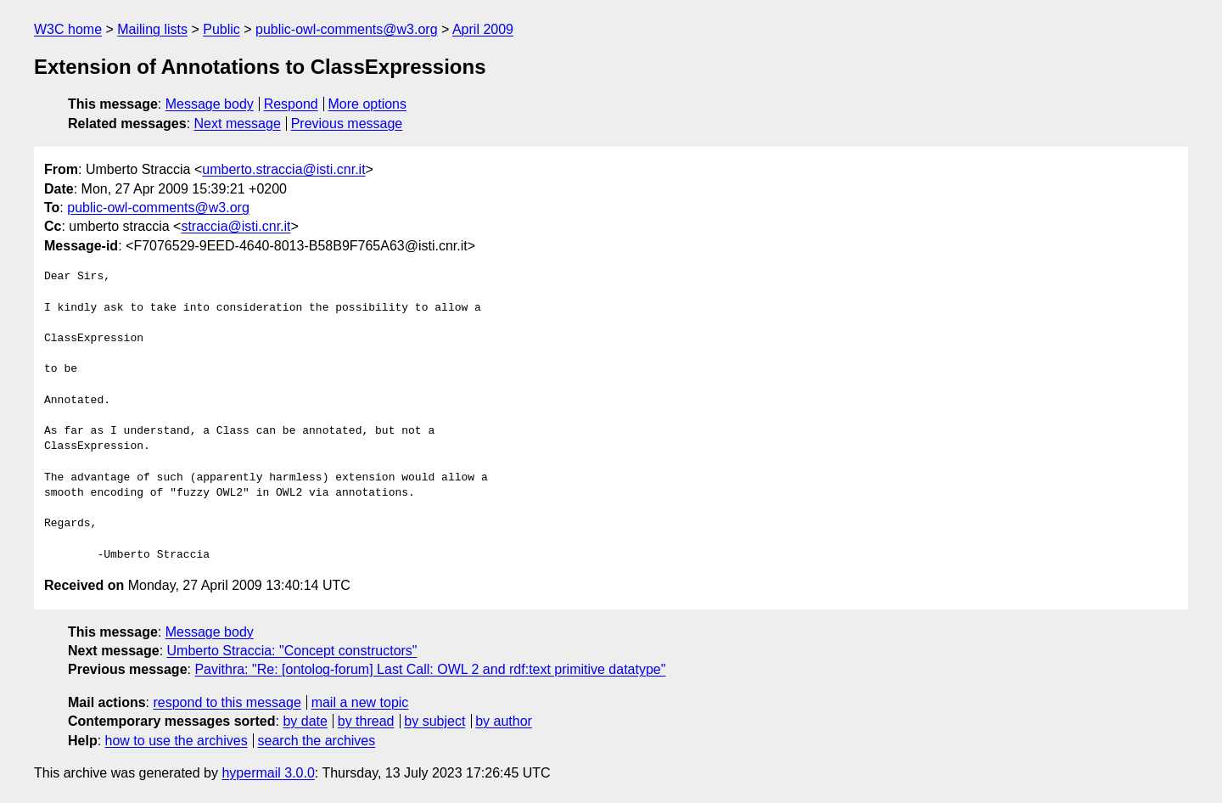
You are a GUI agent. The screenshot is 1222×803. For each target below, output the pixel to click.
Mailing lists (152, 29)
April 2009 (482, 29)
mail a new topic (360, 702)
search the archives (317, 740)
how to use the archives (176, 740)
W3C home (68, 29)
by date (305, 721)
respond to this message (226, 702)
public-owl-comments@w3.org (346, 29)
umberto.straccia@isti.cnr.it (283, 169)
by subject (434, 721)
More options (367, 104)
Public (221, 29)
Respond (291, 104)
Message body (209, 104)
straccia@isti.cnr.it (235, 226)
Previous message (347, 123)
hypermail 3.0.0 (267, 773)
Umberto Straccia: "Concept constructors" (292, 650)
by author (503, 721)
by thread (366, 721)
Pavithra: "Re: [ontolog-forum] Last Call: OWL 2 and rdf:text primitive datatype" (429, 669)
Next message (237, 123)
